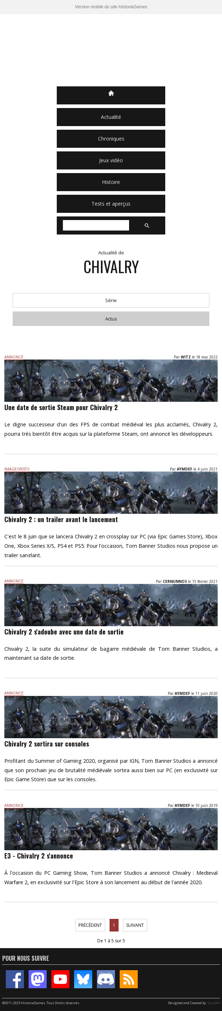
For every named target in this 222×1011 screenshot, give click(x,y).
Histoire (111, 181)
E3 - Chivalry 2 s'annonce (38, 855)
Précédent (90, 925)
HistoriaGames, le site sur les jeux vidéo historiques (111, 50)
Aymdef (214, 1003)
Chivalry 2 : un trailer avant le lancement (61, 519)
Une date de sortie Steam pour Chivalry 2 (61, 407)
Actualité (111, 116)
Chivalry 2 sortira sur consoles (46, 743)
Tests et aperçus (111, 203)
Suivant (135, 925)
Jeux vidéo (111, 160)
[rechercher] (95, 225)
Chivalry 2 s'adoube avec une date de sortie (64, 631)
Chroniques (111, 138)
